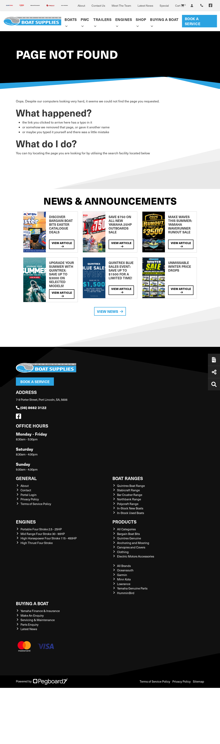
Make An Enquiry (32, 615)
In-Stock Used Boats (130, 513)
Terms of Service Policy (36, 504)
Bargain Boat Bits (128, 534)
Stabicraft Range (128, 490)
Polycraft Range (127, 504)
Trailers (102, 19)
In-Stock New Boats (130, 508)
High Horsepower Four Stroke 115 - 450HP (49, 538)
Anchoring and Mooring (133, 543)
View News (110, 311)
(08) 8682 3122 (31, 407)
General (26, 478)
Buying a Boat (164, 19)
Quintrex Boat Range (131, 486)
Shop (141, 19)
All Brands (124, 566)
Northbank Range (129, 499)
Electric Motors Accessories (135, 556)
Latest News (145, 5)
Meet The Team (121, 5)
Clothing (123, 552)
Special (164, 5)
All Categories (126, 529)
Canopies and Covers (131, 547)
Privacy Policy (30, 499)
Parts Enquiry (29, 624)
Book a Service (192, 21)
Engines (123, 19)
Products (124, 521)
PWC (85, 19)
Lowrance (123, 584)
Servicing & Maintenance (38, 620)
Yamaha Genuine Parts (132, 588)
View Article (62, 244)
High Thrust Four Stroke (37, 543)
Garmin (122, 575)
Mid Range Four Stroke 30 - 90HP (43, 534)
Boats (71, 19)
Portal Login (29, 495)
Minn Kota (124, 579)
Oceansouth (125, 570)
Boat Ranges (127, 478)
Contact (26, 490)
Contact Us (98, 5)
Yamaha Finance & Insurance (40, 611)
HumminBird (125, 593)
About (81, 5)
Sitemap (198, 681)
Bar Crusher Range (129, 495)
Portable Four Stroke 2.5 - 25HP (41, 529)
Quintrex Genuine (129, 538)
